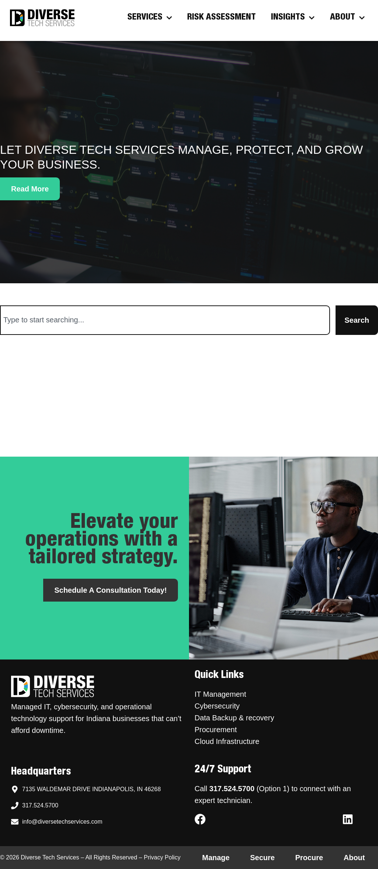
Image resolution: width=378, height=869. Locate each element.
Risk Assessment (221, 17)
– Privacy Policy (159, 857)
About (347, 17)
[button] (30, 188)
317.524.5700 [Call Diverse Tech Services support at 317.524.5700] (231, 789)
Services (149, 17)
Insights (293, 17)
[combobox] (165, 320)
